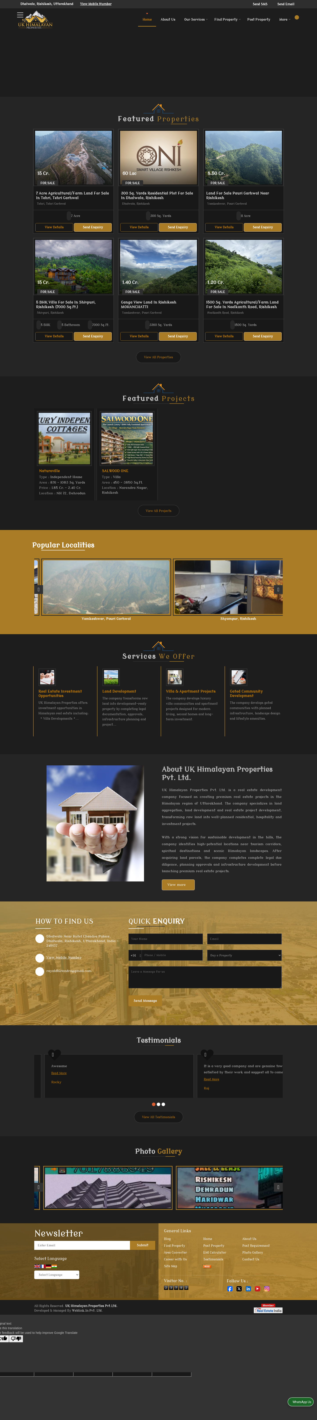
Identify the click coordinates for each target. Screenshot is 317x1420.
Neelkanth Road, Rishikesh (58, 621)
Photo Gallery (252, 1275)
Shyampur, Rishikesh (159, 619)
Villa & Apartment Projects (191, 696)
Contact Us (250, 1282)
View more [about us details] (177, 889)
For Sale (47, 183)
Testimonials (213, 1282)
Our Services (196, 20)
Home (147, 20)
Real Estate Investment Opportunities (60, 698)
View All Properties (158, 357)
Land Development (119, 696)
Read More (48, 1077)
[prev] (38, 591)
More (285, 20)
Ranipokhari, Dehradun (258, 619)
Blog (167, 1261)
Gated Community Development (246, 698)
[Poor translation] (16, 1361)
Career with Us (175, 1282)
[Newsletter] (82, 1268)
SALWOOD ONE (115, 471)
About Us (168, 20)
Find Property (227, 20)
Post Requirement (256, 1268)
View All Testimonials (158, 1139)
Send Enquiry (93, 227)
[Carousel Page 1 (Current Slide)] (153, 1127)
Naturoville (49, 471)
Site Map (170, 1289)
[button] (96, 4)
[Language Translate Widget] (56, 1297)
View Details (54, 227)
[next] (278, 591)
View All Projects (158, 511)
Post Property (258, 20)
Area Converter (175, 1275)
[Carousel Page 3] (163, 1127)
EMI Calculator (214, 1275)
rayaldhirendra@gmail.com (68, 975)
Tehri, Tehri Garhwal (208, 619)
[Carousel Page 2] (158, 1127)
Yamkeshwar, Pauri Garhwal (108, 621)
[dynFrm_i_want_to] (244, 959)
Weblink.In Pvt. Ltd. (87, 1333)
